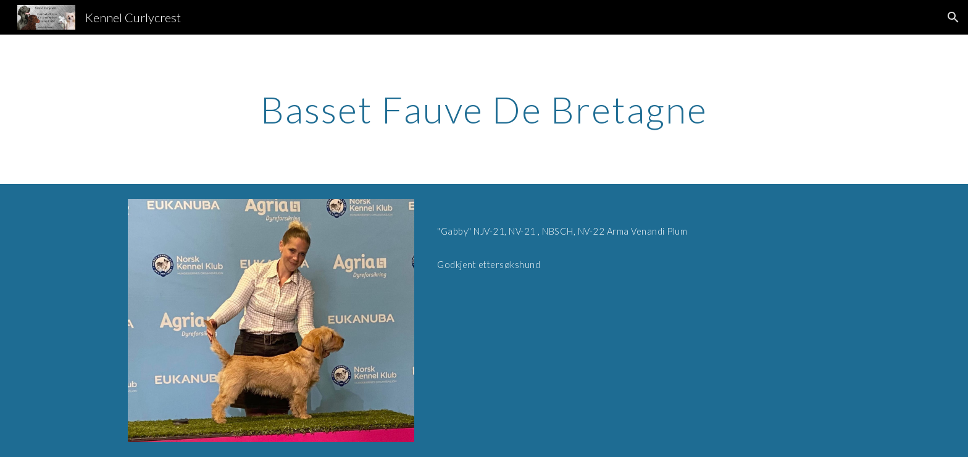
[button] (953, 17)
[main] (484, 109)
